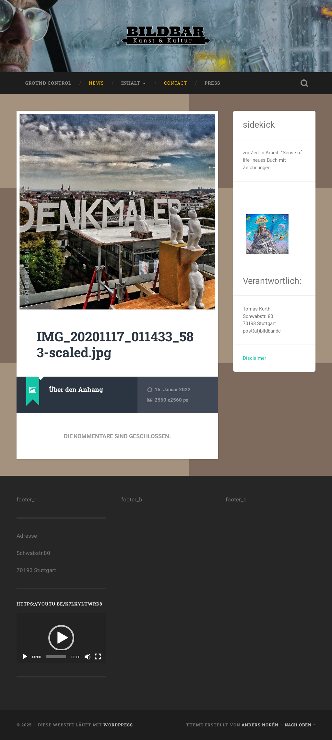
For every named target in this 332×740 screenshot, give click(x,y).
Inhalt (130, 83)
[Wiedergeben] (25, 656)
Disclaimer (254, 358)
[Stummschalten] (87, 656)
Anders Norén (260, 724)
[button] (61, 638)
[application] (61, 638)
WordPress (118, 724)
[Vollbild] (98, 656)
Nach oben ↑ (300, 724)
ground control (48, 83)
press (212, 83)
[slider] (56, 656)
